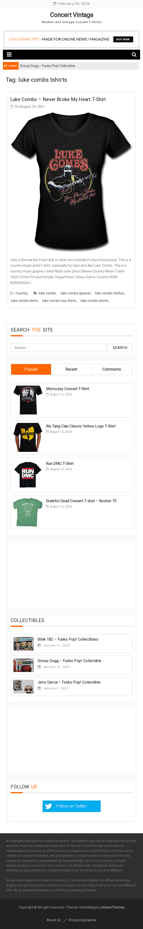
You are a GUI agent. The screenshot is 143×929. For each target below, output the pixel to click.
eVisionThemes (113, 907)
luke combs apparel (75, 293)
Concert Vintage (71, 15)
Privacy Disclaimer (83, 920)
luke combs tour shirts (59, 301)
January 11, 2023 (54, 645)
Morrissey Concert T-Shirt (67, 389)
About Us (54, 920)
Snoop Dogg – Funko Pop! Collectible (69, 660)
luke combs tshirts (94, 301)
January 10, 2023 (54, 667)
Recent (71, 369)
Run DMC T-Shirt (60, 463)
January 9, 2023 (53, 688)
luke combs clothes (109, 293)
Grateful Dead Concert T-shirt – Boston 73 (81, 501)
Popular (31, 369)
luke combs (47, 293)
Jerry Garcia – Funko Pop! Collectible (69, 682)
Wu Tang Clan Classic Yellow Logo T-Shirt (81, 426)
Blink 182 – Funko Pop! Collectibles (68, 639)
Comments (112, 369)
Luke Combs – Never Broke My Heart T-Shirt (58, 99)
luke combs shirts (24, 301)
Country (21, 293)
